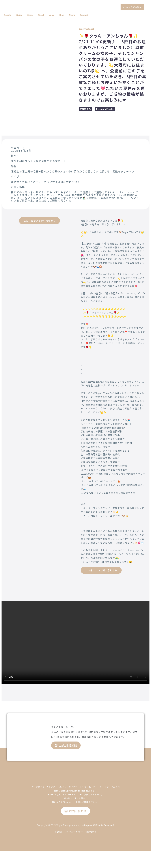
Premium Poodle (105, 109)
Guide (19, 14)
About (41, 14)
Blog (61, 14)
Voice (51, 14)
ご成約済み (85, 109)
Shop (30, 14)
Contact (84, 14)
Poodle (7, 14)
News (72, 14)
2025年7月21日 (86, 28)
